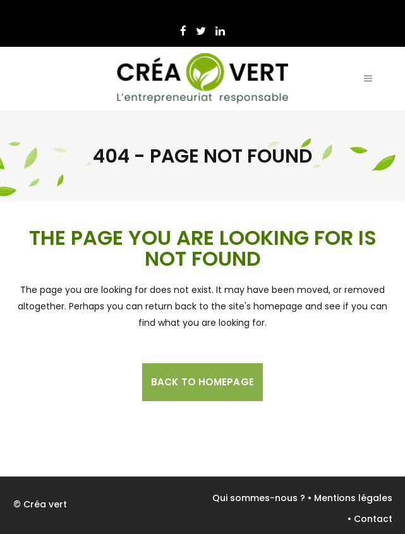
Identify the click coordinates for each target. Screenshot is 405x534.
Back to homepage (202, 381)
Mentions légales (353, 498)
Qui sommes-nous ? (258, 498)
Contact (373, 518)
